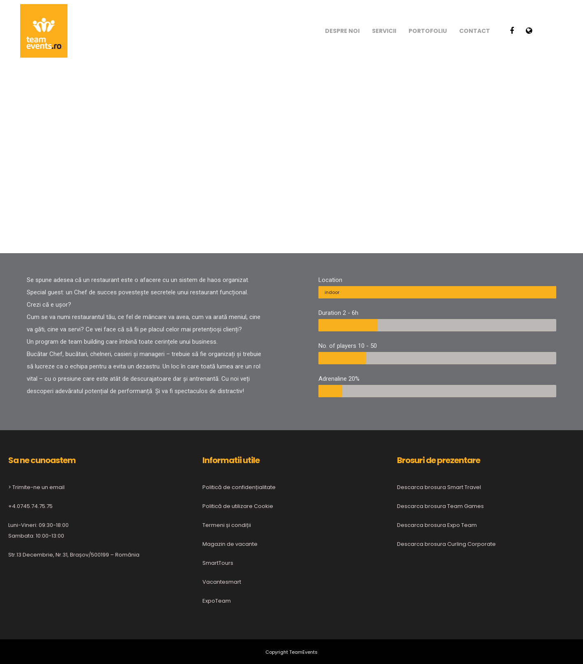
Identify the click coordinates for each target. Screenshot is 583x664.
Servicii (384, 31)
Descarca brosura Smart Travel (439, 487)
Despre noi (342, 31)
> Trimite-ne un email (36, 487)
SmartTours (217, 563)
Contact (474, 31)
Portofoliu (428, 31)
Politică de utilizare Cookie (237, 506)
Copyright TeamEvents (291, 652)
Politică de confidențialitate (239, 487)
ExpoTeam (216, 601)
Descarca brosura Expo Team (437, 525)
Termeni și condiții (226, 525)
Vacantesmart (221, 582)
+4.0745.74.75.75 (30, 506)
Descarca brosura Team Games (440, 506)
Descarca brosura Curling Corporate (446, 544)
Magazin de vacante (230, 544)
